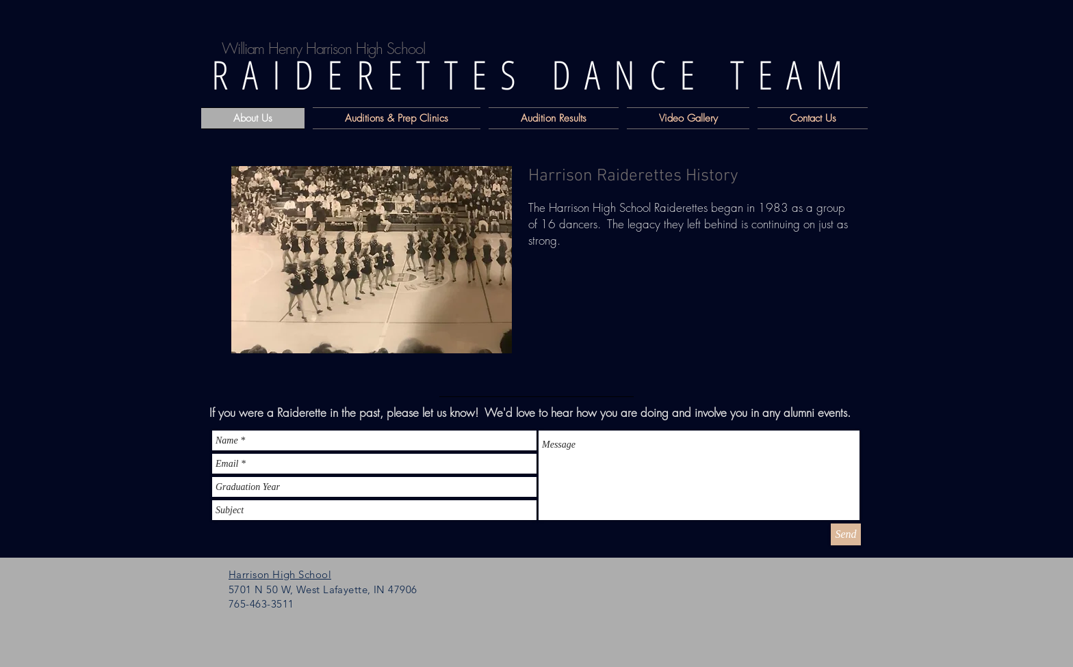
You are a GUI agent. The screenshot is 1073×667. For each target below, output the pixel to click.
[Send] (846, 534)
